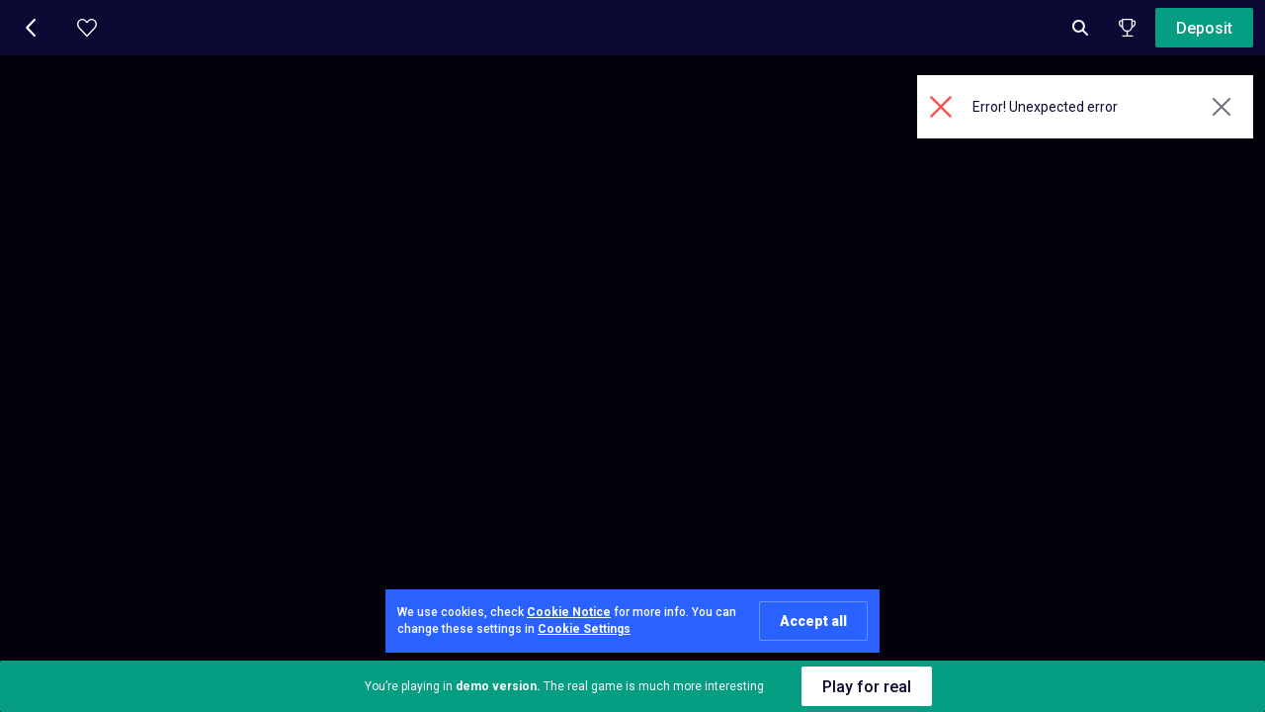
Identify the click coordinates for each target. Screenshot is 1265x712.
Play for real (866, 686)
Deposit (1204, 28)
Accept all (813, 621)
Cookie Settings (584, 629)
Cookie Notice (569, 612)
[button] (31, 27)
